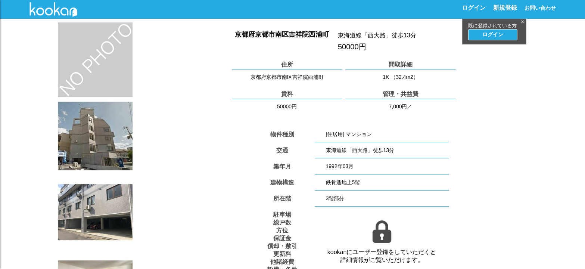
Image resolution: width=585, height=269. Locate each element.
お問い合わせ (540, 8)
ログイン (474, 7)
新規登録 (505, 7)
